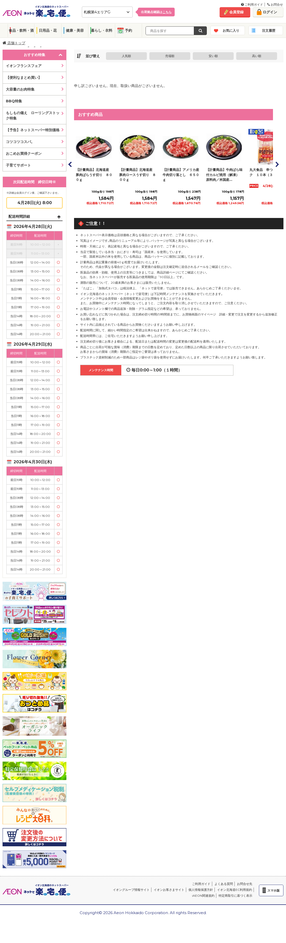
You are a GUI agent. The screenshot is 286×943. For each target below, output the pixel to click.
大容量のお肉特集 (20, 89)
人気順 (126, 56)
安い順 (213, 56)
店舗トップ (14, 43)
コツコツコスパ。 (20, 141)
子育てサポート (18, 165)
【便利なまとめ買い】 (24, 77)
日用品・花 (48, 30)
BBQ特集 (14, 101)
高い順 (256, 56)
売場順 (169, 56)
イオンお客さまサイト (169, 890)
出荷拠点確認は (156, 12)
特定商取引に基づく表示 (235, 895)
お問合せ (275, 4)
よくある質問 (223, 884)
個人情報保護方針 (200, 890)
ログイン (270, 12)
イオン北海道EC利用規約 (234, 890)
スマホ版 (273, 890)
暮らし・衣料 (101, 30)
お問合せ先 (244, 884)
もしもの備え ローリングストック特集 (32, 115)
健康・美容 (75, 30)
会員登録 (236, 12)
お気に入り (231, 30)
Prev (70, 164)
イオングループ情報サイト (131, 890)
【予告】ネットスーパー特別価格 (32, 130)
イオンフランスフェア (24, 65)
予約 (128, 30)
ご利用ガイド (252, 4)
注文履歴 (268, 30)
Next (277, 164)
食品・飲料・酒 (21, 30)
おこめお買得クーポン (24, 153)
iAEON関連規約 (203, 895)
